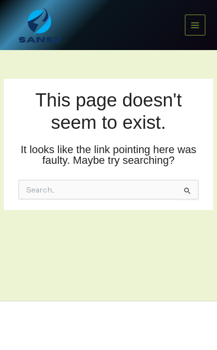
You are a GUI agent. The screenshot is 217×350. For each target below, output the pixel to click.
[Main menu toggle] (195, 25)
